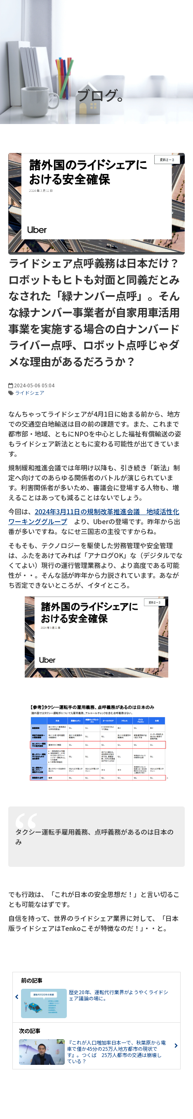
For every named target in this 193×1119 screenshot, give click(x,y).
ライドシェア (30, 392)
